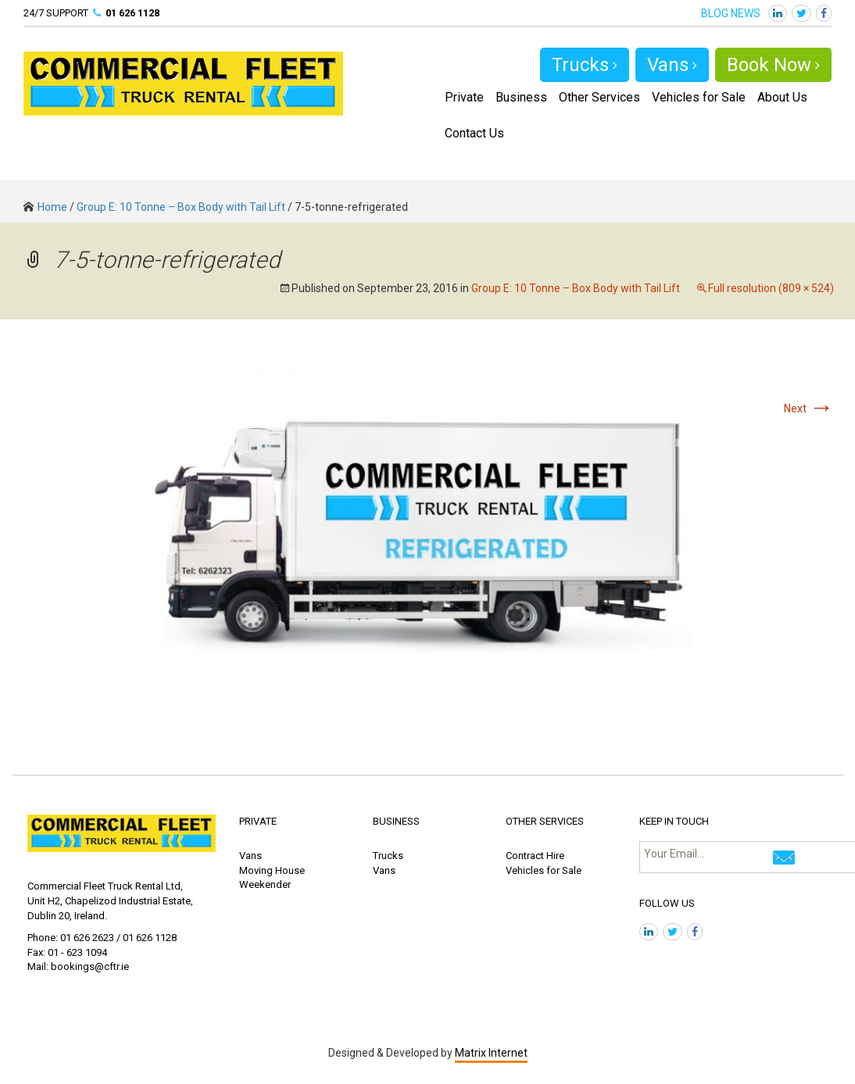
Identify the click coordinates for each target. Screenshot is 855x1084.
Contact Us (474, 133)
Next (809, 408)
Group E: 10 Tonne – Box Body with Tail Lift (181, 207)
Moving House (272, 870)
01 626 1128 (132, 13)
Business (521, 97)
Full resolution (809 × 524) (771, 288)
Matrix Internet (491, 1053)
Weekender (265, 884)
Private (464, 97)
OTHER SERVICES (545, 821)
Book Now (773, 65)
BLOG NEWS (730, 13)
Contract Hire (535, 855)
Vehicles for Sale (699, 97)
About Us (782, 97)
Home (45, 207)
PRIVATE (258, 821)
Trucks (584, 65)
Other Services (599, 97)
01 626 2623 (87, 937)
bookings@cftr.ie (90, 966)
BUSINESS (396, 821)
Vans (672, 65)
